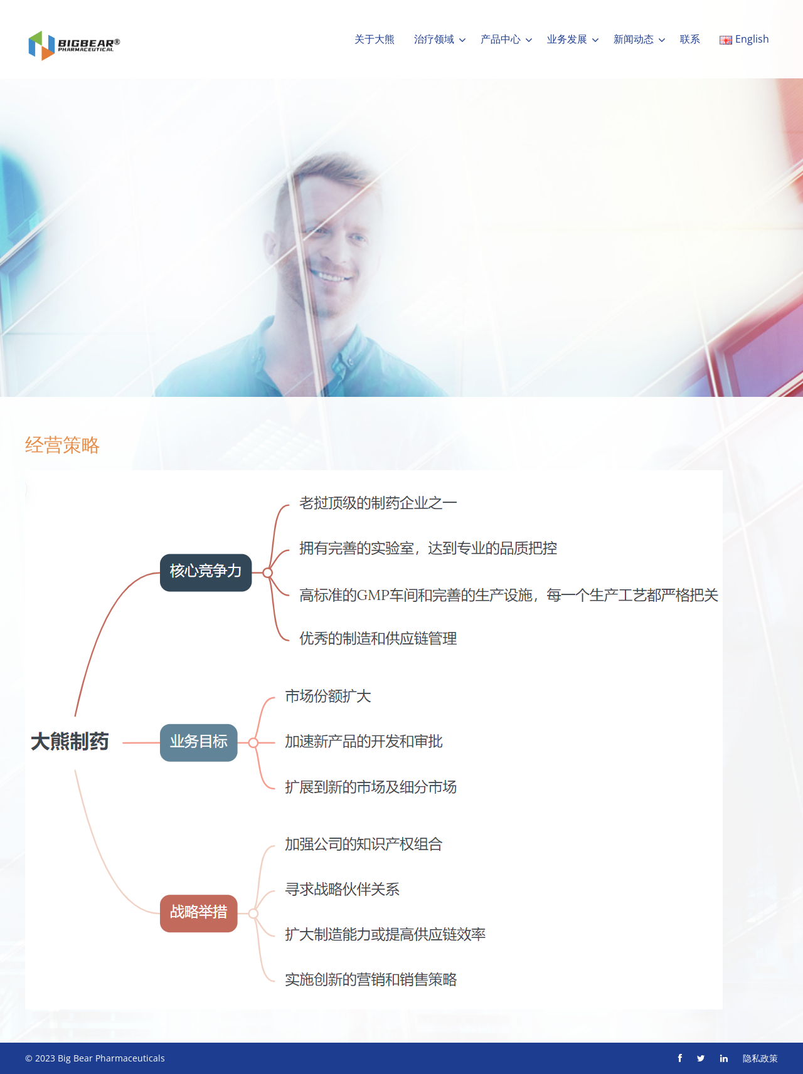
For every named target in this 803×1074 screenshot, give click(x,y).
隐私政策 (760, 1058)
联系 (690, 39)
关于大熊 (374, 39)
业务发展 (567, 39)
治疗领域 (434, 39)
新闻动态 (634, 39)
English (744, 39)
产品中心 (501, 39)
